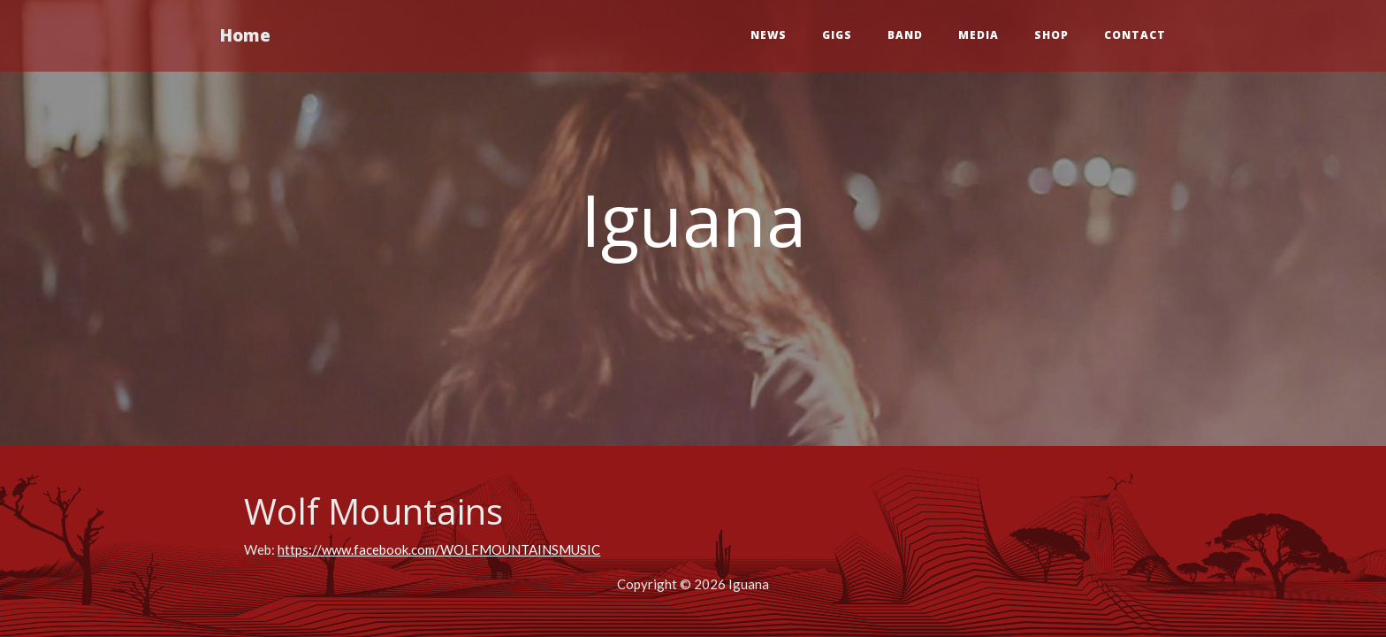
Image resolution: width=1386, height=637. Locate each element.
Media (978, 34)
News (768, 34)
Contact (1135, 34)
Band (905, 34)
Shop (1051, 34)
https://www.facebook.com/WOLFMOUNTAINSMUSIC (439, 549)
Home (245, 35)
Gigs (837, 34)
